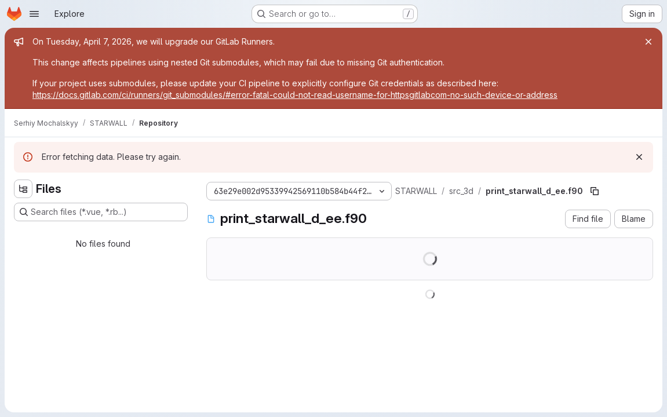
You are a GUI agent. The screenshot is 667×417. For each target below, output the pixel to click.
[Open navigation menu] (34, 14)
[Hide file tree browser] (23, 189)
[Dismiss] (639, 157)
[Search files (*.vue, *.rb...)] (101, 212)
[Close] (648, 42)
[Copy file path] (594, 191)
